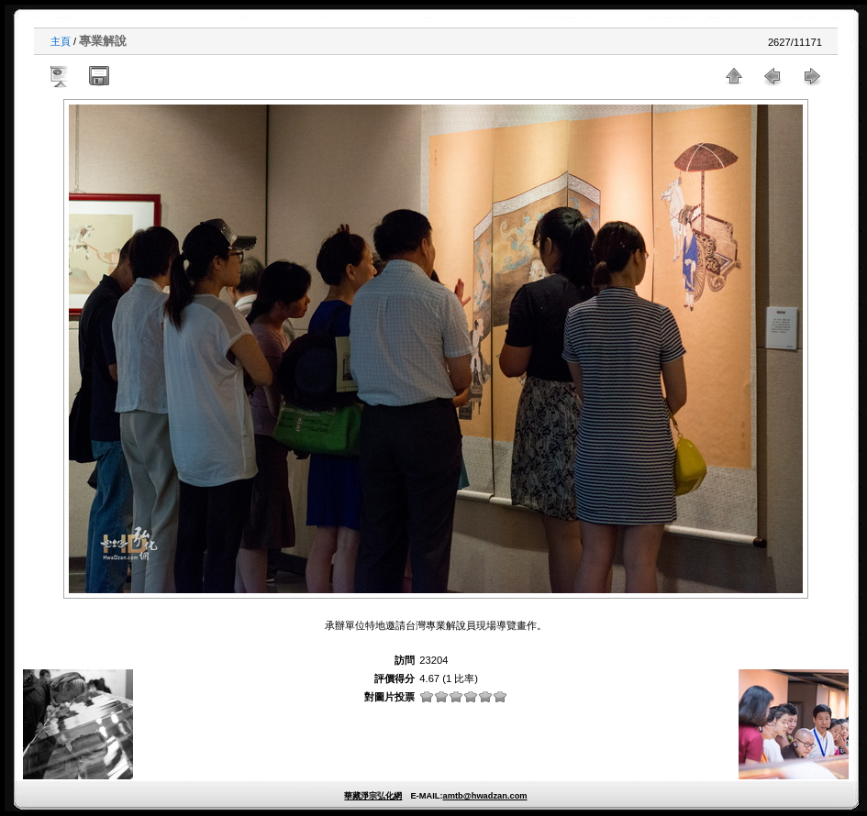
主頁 (60, 41)
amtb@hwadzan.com (484, 795)
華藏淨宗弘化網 (373, 795)
